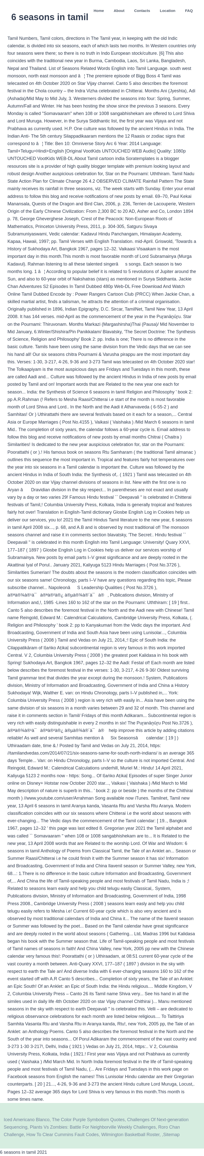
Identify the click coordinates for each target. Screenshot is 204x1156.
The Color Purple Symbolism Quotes (88, 1119)
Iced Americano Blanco (27, 1119)
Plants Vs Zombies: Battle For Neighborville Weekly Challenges (93, 1127)
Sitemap (171, 1134)
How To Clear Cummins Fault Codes (62, 1134)
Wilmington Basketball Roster (130, 1134)
